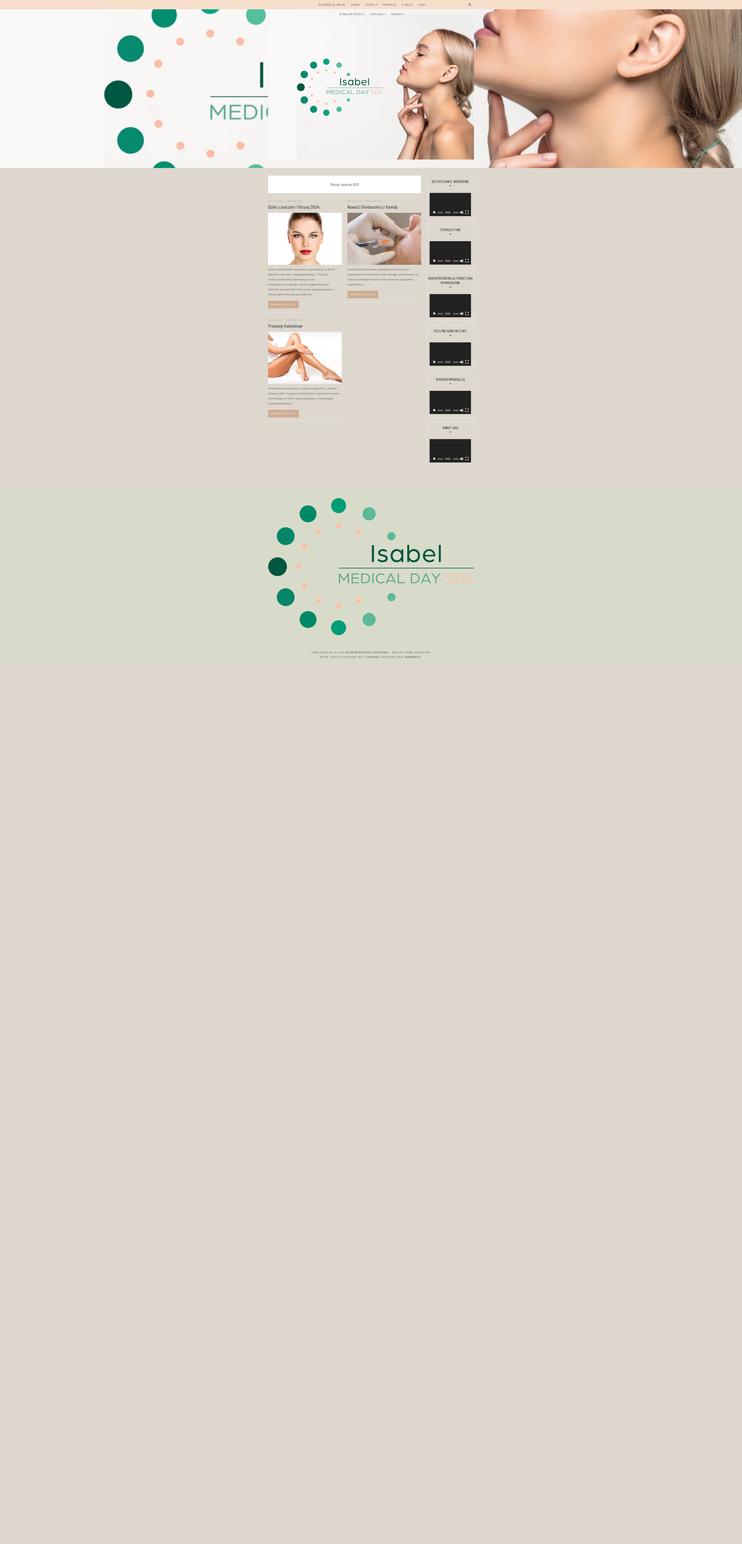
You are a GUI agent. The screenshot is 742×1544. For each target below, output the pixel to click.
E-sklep (407, 4)
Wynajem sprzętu (352, 14)
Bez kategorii (275, 201)
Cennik (355, 4)
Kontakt (397, 14)
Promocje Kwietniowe (285, 326)
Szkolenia (377, 14)
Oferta (370, 4)
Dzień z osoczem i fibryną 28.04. (294, 207)
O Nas (422, 4)
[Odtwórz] (434, 201)
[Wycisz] (458, 201)
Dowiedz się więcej (283, 304)
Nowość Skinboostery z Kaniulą (372, 207)
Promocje (390, 4)
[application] (447, 199)
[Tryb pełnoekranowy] (462, 201)
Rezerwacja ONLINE (332, 4)
